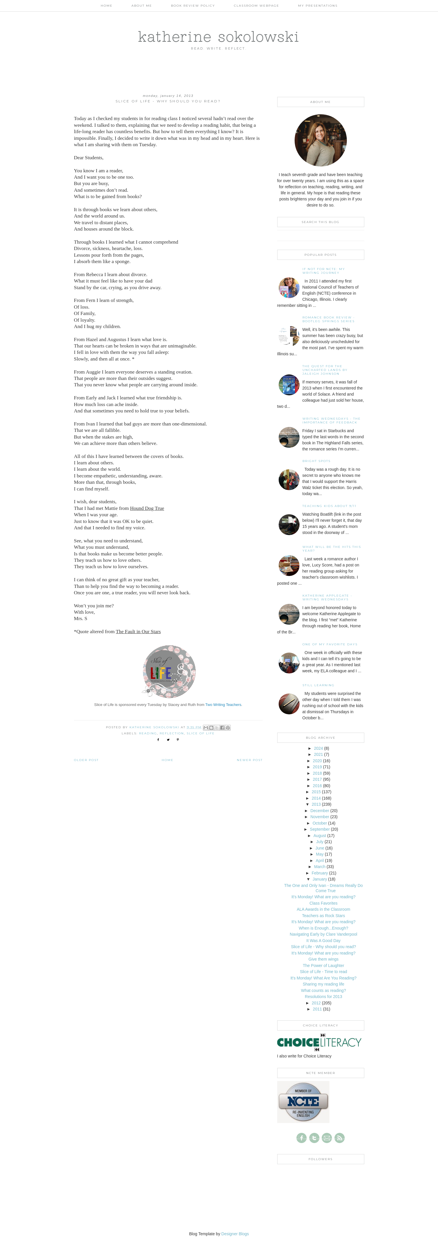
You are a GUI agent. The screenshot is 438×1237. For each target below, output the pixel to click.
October (320, 823)
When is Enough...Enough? (323, 928)
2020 (317, 760)
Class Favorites (323, 903)
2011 (317, 1009)
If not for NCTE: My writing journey (323, 271)
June (320, 848)
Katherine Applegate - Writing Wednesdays (327, 597)
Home (107, 6)
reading (148, 733)
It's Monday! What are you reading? (323, 896)
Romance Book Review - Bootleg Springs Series (328, 319)
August (319, 835)
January (320, 879)
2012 (316, 1003)
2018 (317, 773)
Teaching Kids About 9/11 (329, 506)
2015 (316, 791)
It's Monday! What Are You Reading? (324, 978)
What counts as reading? (323, 990)
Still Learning (318, 685)
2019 (317, 767)
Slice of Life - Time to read (323, 971)
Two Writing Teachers (223, 704)
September (320, 829)
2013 (316, 804)
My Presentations (318, 6)
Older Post (86, 760)
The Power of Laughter (323, 965)
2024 (318, 748)
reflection (172, 733)
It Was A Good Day (324, 940)
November (320, 816)
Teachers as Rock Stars (323, 915)
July (319, 841)
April (320, 860)
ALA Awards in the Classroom (323, 909)
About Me (141, 6)
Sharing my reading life (323, 984)
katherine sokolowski (219, 36)
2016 (317, 785)
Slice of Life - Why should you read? (323, 946)
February (320, 873)
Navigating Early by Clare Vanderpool (323, 934)
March (319, 866)
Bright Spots (316, 461)
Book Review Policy (193, 6)
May (320, 854)
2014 (316, 798)
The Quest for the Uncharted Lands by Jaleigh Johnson (325, 370)
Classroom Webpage (256, 6)
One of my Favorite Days (330, 644)
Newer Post (250, 760)
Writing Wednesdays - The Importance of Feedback (331, 420)
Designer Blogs (235, 1233)
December (320, 810)
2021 (318, 754)
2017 (317, 779)
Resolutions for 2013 (323, 996)
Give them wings (323, 959)
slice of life (201, 733)
